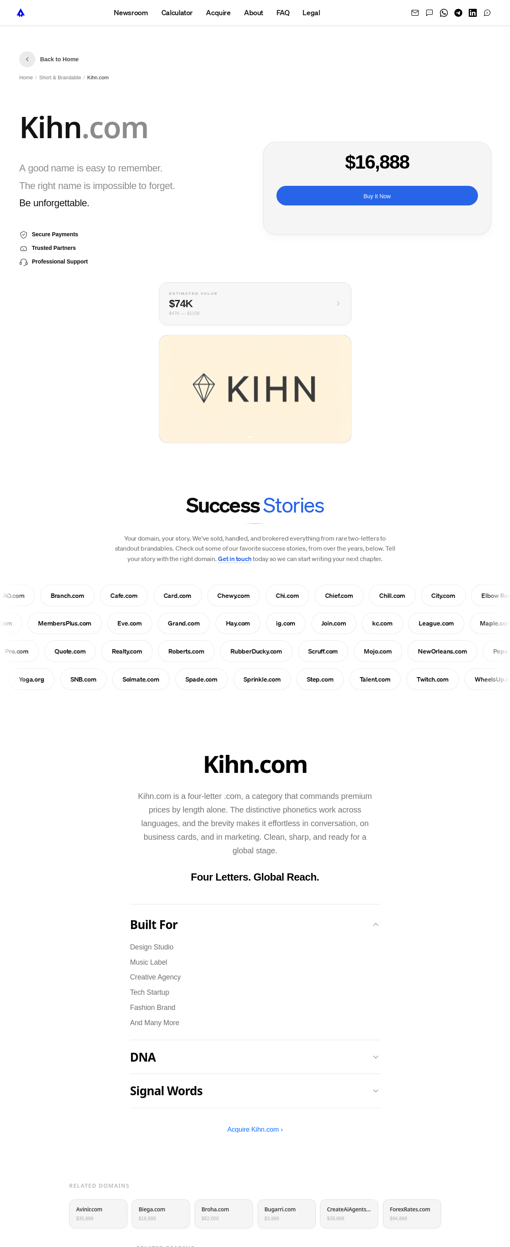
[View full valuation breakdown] (255, 305)
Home (26, 77)
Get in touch (235, 559)
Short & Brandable (60, 77)
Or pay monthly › (377, 217)
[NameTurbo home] (21, 13)
